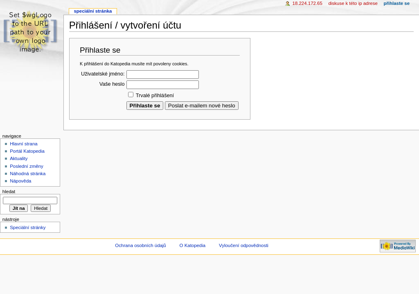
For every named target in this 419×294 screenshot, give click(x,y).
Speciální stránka (93, 11)
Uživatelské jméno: (102, 74)
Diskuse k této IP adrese (352, 3)
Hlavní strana (23, 143)
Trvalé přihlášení (155, 95)
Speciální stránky (27, 227)
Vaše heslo (112, 84)
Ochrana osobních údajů (140, 245)
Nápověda (20, 180)
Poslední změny (26, 166)
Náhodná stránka (27, 173)
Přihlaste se (396, 3)
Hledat (8, 191)
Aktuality (18, 158)
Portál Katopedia (27, 151)
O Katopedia (193, 245)
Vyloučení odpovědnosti (243, 245)
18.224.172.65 (307, 3)
